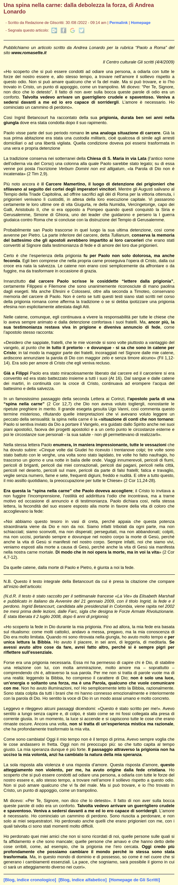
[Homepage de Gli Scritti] (134, 879)
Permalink (118, 22)
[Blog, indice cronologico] (29, 879)
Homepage (141, 22)
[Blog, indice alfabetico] (83, 879)
